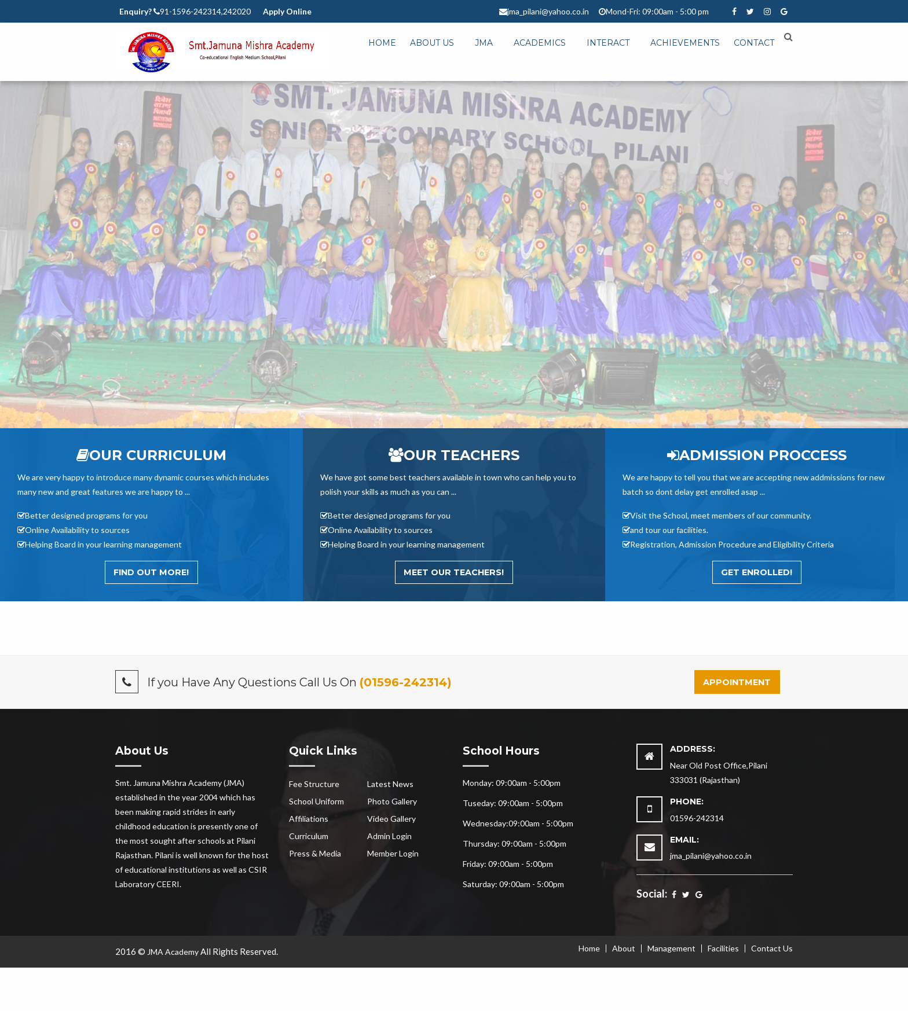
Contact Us (772, 948)
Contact (754, 43)
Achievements (685, 43)
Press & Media (315, 853)
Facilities (723, 948)
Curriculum (308, 836)
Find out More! (151, 572)
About (623, 948)
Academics (540, 43)
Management (671, 948)
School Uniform (316, 801)
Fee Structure (314, 784)
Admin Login (389, 836)
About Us (432, 43)
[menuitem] (382, 43)
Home (382, 43)
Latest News (390, 784)
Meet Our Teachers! (454, 572)
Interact (608, 43)
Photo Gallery (392, 801)
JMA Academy (173, 952)
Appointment (737, 682)
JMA (484, 43)
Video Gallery (391, 818)
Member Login (393, 853)
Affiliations (308, 818)
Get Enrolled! (756, 572)
